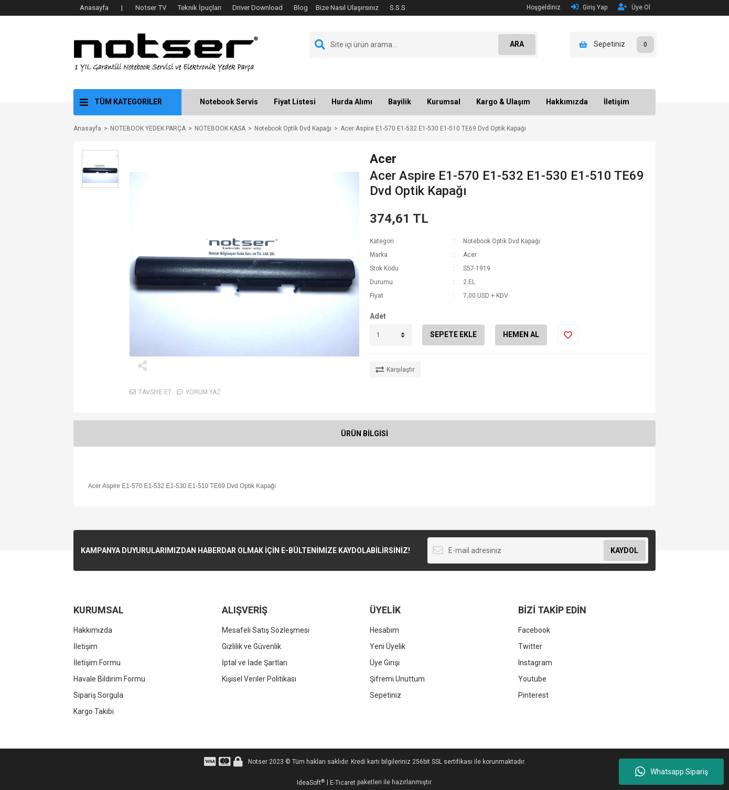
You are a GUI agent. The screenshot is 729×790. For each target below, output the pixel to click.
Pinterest (533, 695)
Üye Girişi (385, 662)
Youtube (532, 679)
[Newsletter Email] (537, 550)
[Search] (423, 44)
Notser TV (150, 8)
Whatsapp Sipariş (671, 771)
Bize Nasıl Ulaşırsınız (347, 8)
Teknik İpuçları (199, 8)
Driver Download (257, 8)
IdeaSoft (311, 782)
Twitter (530, 646)
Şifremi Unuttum (397, 679)
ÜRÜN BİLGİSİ (364, 433)
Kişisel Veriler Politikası (259, 679)
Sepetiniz (385, 695)
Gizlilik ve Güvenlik (251, 646)
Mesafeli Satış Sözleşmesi (265, 630)
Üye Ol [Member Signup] (634, 7)
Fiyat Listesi (295, 102)
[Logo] (165, 52)
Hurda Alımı (351, 102)
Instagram (535, 662)
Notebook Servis (229, 102)
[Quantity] (391, 334)
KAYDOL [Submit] (624, 550)
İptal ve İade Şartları (254, 662)
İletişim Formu (97, 662)
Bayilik (399, 102)
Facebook (534, 630)
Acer (383, 158)
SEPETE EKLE (453, 334)
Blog (301, 8)
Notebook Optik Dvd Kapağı (501, 241)
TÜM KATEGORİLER (128, 102)
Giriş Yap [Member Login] (589, 7)
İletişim (616, 102)
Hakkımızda (567, 102)
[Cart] (613, 44)
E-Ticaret (343, 782)
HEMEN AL (521, 334)
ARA (515, 44)
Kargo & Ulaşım (503, 102)
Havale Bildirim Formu (109, 679)
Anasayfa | (101, 8)
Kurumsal (443, 102)
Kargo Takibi (93, 711)
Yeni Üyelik (387, 646)
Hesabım (384, 630)
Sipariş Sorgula (98, 695)
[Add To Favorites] (568, 334)
